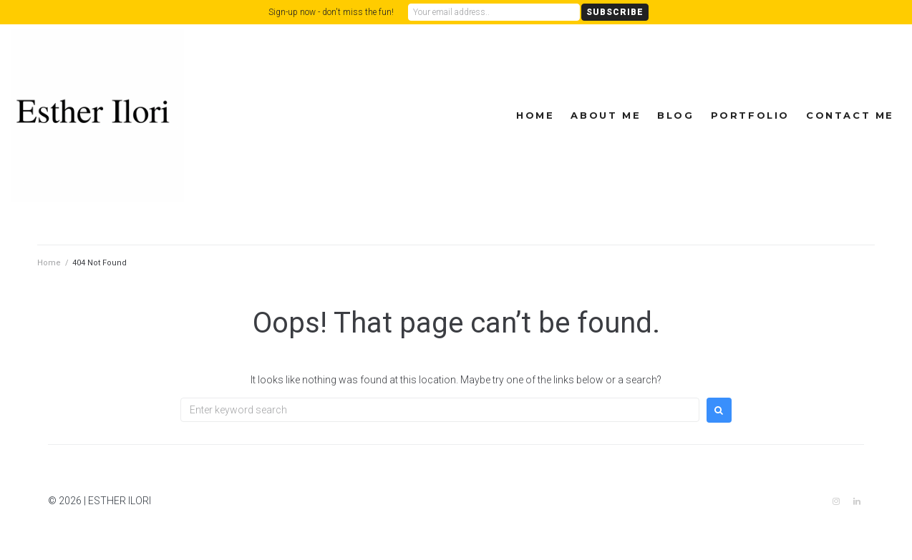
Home (535, 115)
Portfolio (750, 115)
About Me (606, 115)
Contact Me (850, 115)
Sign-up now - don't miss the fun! (331, 12)
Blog (675, 115)
